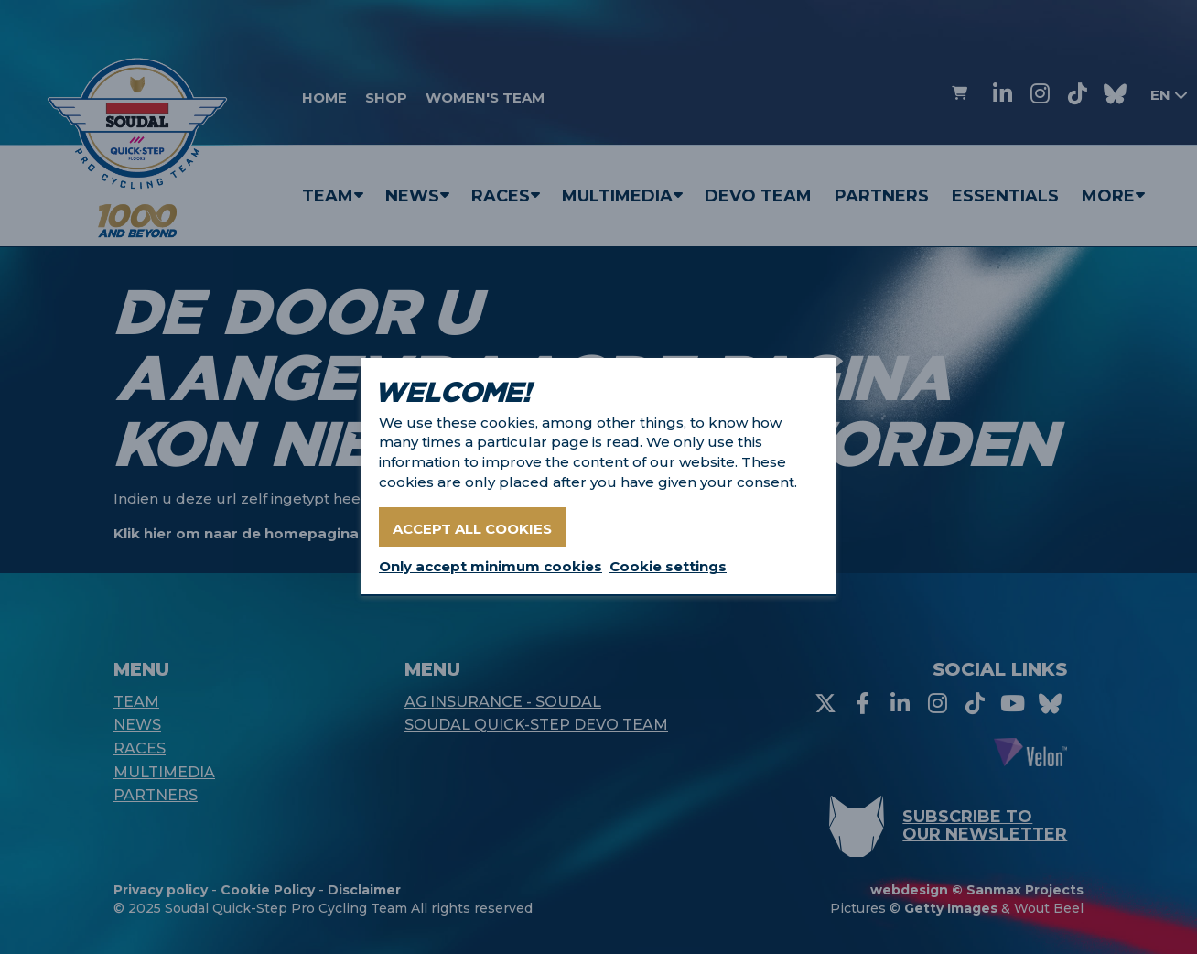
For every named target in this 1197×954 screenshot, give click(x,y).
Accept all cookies (472, 528)
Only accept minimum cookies (490, 566)
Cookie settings (668, 566)
